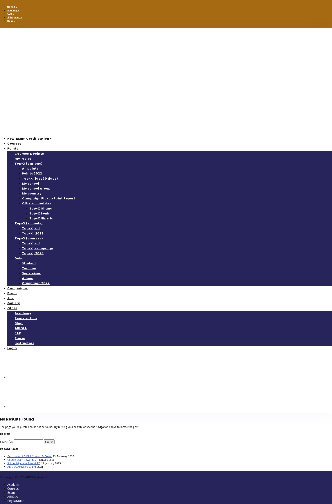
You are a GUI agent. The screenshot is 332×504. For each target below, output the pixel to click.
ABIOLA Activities (17, 466)
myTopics (23, 159)
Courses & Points (29, 154)
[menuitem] (34, 377)
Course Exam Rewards (20, 459)
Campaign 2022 (36, 283)
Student (29, 263)
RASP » (11, 14)
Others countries (36, 203)
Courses (14, 143)
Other (12, 308)
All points (30, 168)
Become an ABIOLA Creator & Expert (29, 456)
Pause (20, 338)
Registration (26, 318)
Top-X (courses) (29, 238)
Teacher (29, 268)
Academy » (13, 10)
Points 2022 (32, 173)
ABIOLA (21, 328)
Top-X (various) (29, 163)
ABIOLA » (12, 7)
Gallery (13, 303)
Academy (23, 313)
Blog (19, 323)
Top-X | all (31, 228)
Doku (19, 258)
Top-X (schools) (29, 223)
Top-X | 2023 (33, 233)
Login (12, 348)
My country (32, 193)
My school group (36, 188)
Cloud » (11, 21)
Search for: (6, 441)
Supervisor (31, 273)
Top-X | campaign (37, 248)
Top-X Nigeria (41, 218)
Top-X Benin (39, 213)
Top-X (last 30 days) (40, 179)
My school (30, 183)
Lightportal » (14, 17)
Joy (10, 298)
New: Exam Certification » (29, 139)
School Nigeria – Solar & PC (23, 463)
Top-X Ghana (41, 208)
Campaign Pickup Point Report (48, 198)
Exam (12, 293)
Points (12, 148)
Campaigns (17, 288)
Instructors (24, 343)
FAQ (18, 333)
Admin (27, 278)
